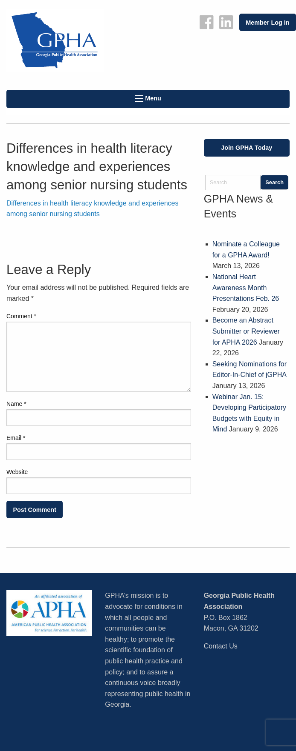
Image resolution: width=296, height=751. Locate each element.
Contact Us (221, 646)
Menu (148, 98)
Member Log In (267, 22)
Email (15, 437)
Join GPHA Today (246, 147)
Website (17, 471)
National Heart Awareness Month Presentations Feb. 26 (245, 287)
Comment (21, 316)
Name (16, 403)
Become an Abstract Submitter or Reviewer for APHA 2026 (246, 331)
